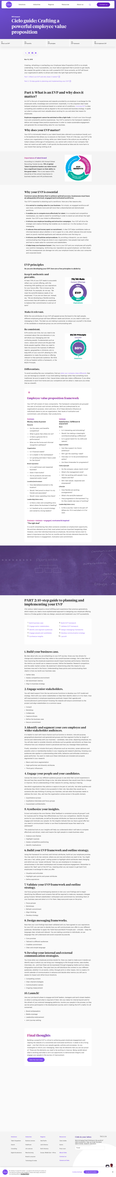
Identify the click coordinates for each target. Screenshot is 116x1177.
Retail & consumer (30, 1156)
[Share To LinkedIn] (29, 53)
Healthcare (28, 1144)
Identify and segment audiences (40, 629)
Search (90, 5)
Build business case (36, 623)
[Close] (113, 1172)
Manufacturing (29, 1152)
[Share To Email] (35, 53)
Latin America (44, 1144)
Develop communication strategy (73, 633)
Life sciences (29, 1148)
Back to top (103, 1136)
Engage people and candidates (40, 633)
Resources (69, 5)
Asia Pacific (43, 1140)
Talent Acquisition (16, 1140)
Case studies (63, 1140)
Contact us (103, 5)
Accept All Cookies (91, 1171)
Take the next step (36, 1059)
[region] (58, 1172)
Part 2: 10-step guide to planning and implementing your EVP (46, 81)
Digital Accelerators (16, 1152)
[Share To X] (25, 53)
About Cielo (63, 1152)
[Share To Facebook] (32, 53)
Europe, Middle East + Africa (48, 1152)
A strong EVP (80, 106)
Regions (57, 5)
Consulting (14, 1148)
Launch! (64, 636)
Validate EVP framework (69, 626)
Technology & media (31, 1160)
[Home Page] (9, 5)
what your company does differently (74, 373)
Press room (62, 1148)
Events (61, 1144)
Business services (30, 1140)
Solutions (33, 5)
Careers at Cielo (64, 1160)
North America (44, 1148)
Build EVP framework (68, 623)
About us (82, 5)
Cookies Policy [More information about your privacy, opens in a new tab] (25, 1174)
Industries (45, 5)
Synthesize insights (36, 636)
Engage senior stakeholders (39, 626)
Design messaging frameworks (72, 629)
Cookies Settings (77, 1171)
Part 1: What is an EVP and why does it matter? (41, 77)
